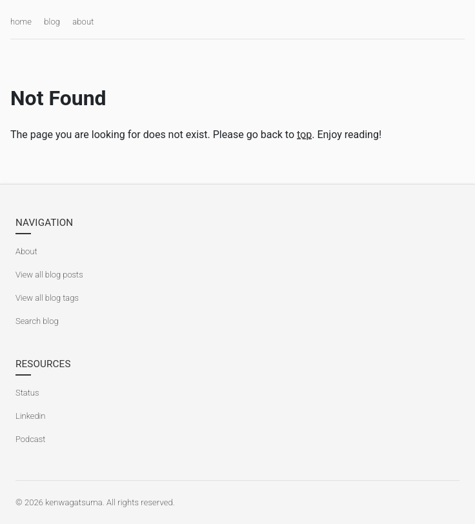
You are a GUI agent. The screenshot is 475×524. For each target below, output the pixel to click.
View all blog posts (49, 274)
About (26, 251)
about (83, 21)
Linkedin (30, 416)
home (21, 21)
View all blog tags (47, 298)
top (304, 134)
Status (27, 393)
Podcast (30, 439)
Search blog (37, 321)
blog (52, 21)
